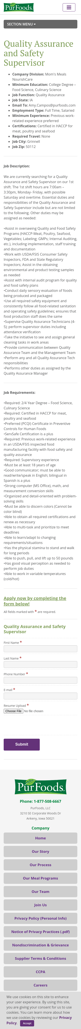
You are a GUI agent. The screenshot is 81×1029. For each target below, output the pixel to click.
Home (40, 838)
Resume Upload (16, 705)
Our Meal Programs (40, 878)
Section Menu (21, 24)
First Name (13, 642)
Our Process (40, 864)
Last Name (13, 658)
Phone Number (16, 673)
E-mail (9, 689)
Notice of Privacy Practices (35, 931)
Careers (40, 985)
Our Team (40, 891)
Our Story (40, 851)
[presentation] (28, 723)
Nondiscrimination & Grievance (40, 945)
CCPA (40, 971)
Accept (27, 1023)
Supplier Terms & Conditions (40, 958)
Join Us (40, 904)
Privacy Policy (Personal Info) (40, 918)
